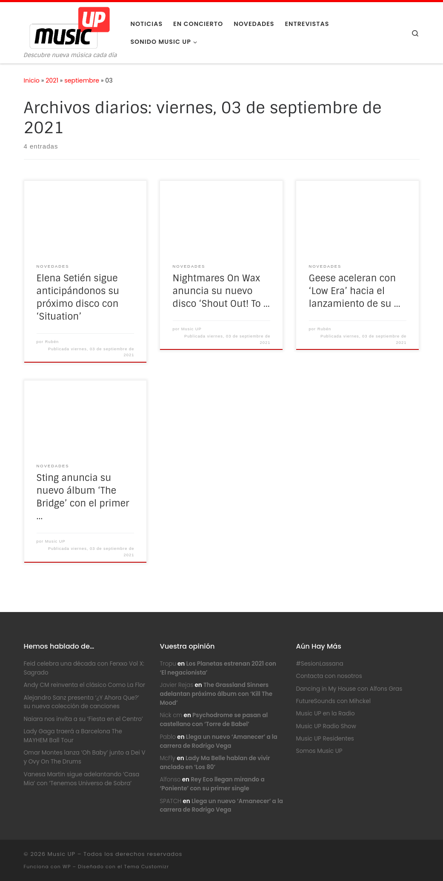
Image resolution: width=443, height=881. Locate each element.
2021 (52, 80)
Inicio (32, 80)
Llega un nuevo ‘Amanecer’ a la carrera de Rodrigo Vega (221, 805)
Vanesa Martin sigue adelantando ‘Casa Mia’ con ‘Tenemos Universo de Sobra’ (82, 778)
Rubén (52, 342)
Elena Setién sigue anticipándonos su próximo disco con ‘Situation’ (78, 297)
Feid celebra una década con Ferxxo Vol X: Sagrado (84, 668)
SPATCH (170, 801)
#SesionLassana (319, 664)
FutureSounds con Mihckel (333, 701)
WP (67, 866)
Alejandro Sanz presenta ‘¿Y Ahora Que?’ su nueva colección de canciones (81, 702)
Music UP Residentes (325, 739)
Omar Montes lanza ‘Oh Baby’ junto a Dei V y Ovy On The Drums (85, 757)
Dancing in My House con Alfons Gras (349, 689)
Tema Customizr (146, 866)
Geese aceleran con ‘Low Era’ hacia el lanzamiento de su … (354, 291)
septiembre (81, 80)
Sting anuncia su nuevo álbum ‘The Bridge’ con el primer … (83, 497)
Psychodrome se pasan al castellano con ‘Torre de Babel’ (214, 719)
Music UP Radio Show (326, 726)
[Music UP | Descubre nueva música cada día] (69, 27)
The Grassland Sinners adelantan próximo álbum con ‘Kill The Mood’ (216, 694)
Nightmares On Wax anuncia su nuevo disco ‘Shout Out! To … (221, 291)
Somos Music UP (319, 751)
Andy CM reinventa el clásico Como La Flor (85, 685)
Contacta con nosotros (329, 676)
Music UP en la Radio (325, 713)
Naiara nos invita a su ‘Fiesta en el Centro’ (83, 719)
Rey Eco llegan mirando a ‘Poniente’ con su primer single (212, 783)
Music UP (191, 329)
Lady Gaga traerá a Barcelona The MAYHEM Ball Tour (73, 735)
